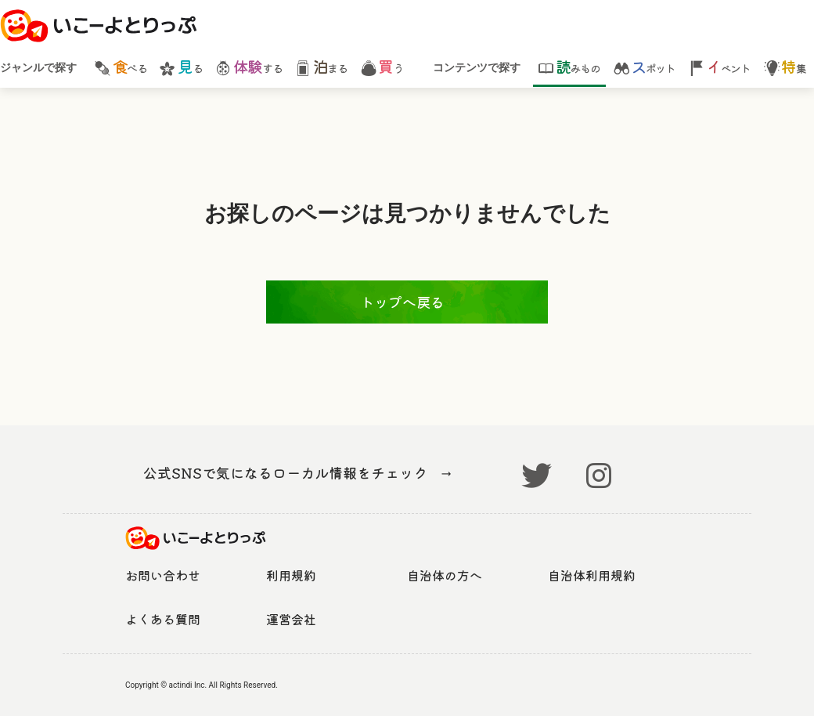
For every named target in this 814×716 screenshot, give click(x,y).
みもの (569, 67)
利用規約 (291, 575)
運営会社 (291, 618)
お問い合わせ (162, 575)
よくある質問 (162, 618)
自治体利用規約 (592, 575)
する (248, 67)
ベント (720, 67)
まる (321, 67)
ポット (644, 67)
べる (120, 67)
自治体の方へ (444, 575)
